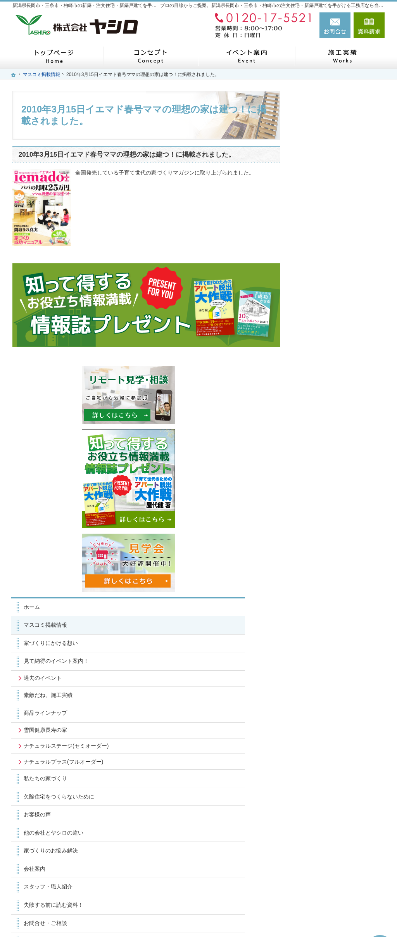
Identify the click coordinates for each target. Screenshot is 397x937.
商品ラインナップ (325, 438)
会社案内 (315, 607)
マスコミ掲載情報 (325, 350)
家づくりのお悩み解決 (331, 589)
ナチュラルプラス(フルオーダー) (337, 497)
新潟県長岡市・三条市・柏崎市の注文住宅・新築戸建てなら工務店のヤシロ (264, 918)
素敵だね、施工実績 (328, 420)
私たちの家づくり (325, 517)
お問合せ (334, 25)
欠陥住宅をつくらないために (339, 535)
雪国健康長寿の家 (325, 455)
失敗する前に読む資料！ (334, 643)
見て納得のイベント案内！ (336, 386)
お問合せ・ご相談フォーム (338, 882)
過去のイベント (323, 403)
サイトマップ (320, 715)
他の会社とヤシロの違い (334, 571)
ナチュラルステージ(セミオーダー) (340, 474)
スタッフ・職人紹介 (328, 625)
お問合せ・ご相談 (325, 662)
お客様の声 (317, 553)
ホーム (312, 332)
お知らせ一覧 (320, 679)
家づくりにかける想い (331, 368)
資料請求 (369, 25)
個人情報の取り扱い (328, 698)
